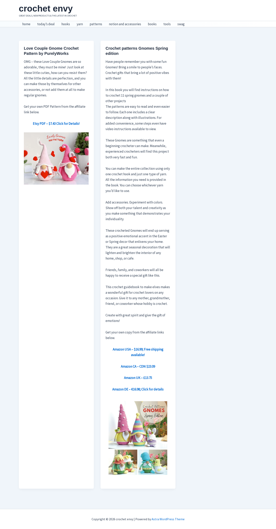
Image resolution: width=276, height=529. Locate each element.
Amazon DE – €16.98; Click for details (138, 389)
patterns (96, 24)
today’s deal (46, 24)
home (26, 24)
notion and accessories (125, 24)
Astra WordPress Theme (168, 519)
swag (181, 24)
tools (167, 24)
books (152, 24)
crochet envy (46, 8)
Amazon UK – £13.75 (138, 378)
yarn (80, 24)
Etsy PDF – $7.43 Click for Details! (56, 123)
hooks (65, 24)
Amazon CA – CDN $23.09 (138, 366)
